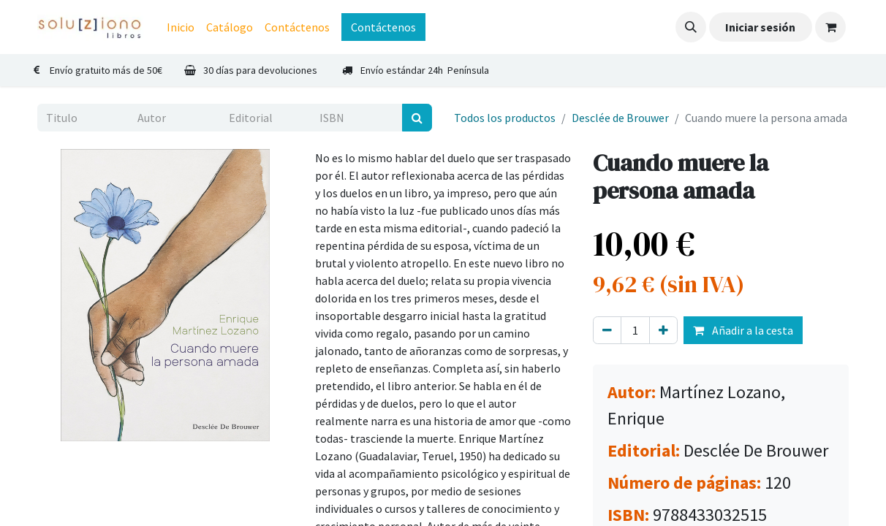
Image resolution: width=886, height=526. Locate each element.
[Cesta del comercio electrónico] (830, 27)
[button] (690, 27)
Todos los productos (505, 117)
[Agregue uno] (663, 330)
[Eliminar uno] (607, 330)
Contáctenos (383, 27)
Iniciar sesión (760, 27)
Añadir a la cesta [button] (743, 330)
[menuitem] (180, 27)
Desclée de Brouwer (620, 117)
